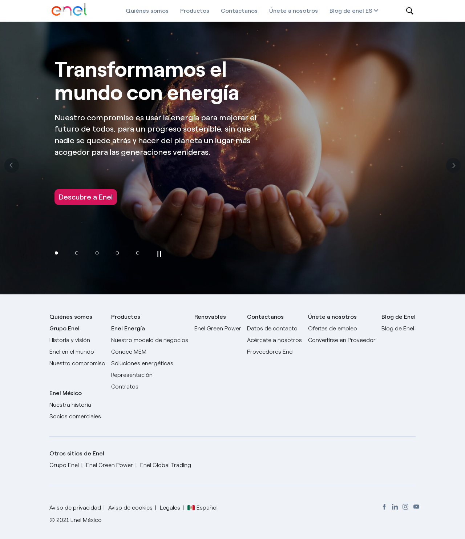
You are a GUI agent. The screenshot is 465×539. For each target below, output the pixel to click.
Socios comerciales (75, 416)
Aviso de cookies (130, 507)
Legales (170, 507)
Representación (132, 374)
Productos (194, 10)
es (371, 10)
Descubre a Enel (86, 197)
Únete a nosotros (293, 10)
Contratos (124, 386)
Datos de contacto (272, 328)
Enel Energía (128, 328)
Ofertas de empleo (332, 328)
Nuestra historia (70, 404)
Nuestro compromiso (77, 363)
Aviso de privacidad (75, 507)
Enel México (65, 393)
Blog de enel (346, 10)
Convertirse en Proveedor (342, 340)
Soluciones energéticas (142, 363)
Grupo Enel (64, 328)
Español (207, 507)
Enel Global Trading (165, 465)
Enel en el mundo (71, 351)
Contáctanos (239, 10)
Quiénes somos (147, 10)
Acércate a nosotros (274, 340)
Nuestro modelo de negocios (149, 340)
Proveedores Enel (270, 351)
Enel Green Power (217, 328)
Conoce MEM (128, 351)
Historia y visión (69, 340)
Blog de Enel (397, 328)
